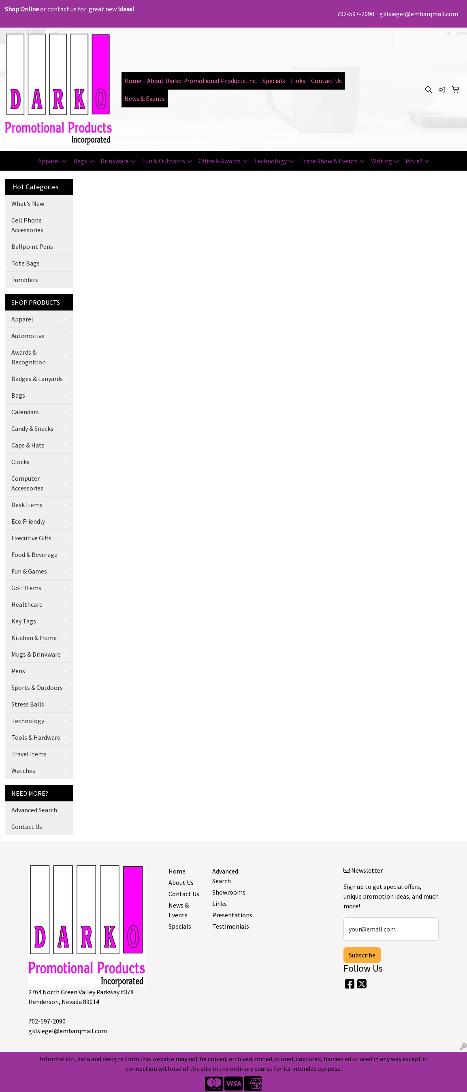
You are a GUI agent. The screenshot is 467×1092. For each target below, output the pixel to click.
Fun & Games (29, 571)
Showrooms (228, 892)
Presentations (229, 915)
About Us (181, 882)
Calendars (25, 412)
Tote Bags (25, 263)
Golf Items (26, 588)
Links (298, 81)
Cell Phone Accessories (27, 225)
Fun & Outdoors (163, 161)
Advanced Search (34, 810)
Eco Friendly (28, 521)
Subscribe (362, 955)
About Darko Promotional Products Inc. (202, 81)
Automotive (28, 336)
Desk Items (27, 505)
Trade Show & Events (329, 161)
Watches (23, 771)
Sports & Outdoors (37, 687)
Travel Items (29, 754)
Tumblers (24, 280)
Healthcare (27, 604)
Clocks (20, 462)
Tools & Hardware (35, 737)
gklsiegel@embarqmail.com (419, 14)
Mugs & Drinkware (36, 654)
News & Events (144, 98)
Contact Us (326, 81)
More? (413, 161)
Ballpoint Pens (32, 246)
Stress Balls (27, 704)
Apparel (49, 161)
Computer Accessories (27, 483)
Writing (381, 161)
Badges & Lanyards (37, 379)
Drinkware (114, 161)
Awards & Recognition (28, 357)
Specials (273, 81)
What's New (27, 203)
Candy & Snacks (32, 428)
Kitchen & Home (34, 638)
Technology (270, 161)
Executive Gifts (31, 538)
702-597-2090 (355, 14)
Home (132, 81)
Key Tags (23, 621)
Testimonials (229, 926)
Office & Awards (219, 161)
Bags (80, 161)
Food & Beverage (34, 554)
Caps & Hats (28, 445)
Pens (18, 671)
